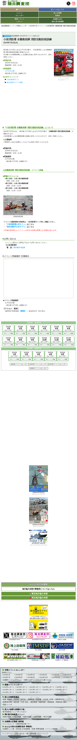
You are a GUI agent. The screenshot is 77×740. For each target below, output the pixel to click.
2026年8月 (18, 677)
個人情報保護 (31, 733)
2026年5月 (55, 675)
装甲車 (23, 699)
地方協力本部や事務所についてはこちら (38, 589)
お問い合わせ (19, 733)
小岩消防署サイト (13, 79)
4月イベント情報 (44, 333)
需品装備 (33, 702)
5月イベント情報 (56, 333)
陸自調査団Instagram (38, 636)
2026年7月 (6, 677)
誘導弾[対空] (60, 699)
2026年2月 (18, 675)
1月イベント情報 (8, 333)
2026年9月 (31, 677)
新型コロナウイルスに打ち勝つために (38, 680)
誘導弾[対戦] (7, 702)
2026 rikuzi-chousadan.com (39, 738)
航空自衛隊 (62, 647)
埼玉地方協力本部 (38, 598)
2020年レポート (62, 687)
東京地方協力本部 (38, 594)
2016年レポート (48, 690)
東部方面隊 (7, 717)
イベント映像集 (51, 729)
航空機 (38, 699)
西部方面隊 (27, 717)
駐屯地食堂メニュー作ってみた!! (15, 712)
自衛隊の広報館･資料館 (14, 722)
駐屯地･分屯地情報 (23, 729)
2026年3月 (31, 675)
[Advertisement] (38, 104)
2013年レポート (8, 692)
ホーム (20, 9)
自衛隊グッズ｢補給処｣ (62, 657)
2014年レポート (62, 690)
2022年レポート (35, 687)
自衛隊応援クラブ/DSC (38, 657)
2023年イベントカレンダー (19, 364)
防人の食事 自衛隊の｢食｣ (15, 709)
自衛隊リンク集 (8, 729)
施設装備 (42, 702)
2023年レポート (22, 687)
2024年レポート (8, 687)
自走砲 (45, 699)
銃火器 (16, 702)
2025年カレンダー (14, 354)
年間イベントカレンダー (15, 670)
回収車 (16, 699)
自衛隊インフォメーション (12, 680)
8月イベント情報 (20, 344)
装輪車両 (31, 699)
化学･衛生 (24, 702)
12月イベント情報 (68, 344)
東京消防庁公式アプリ (16, 227)
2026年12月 (68, 677)
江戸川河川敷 (10, 71)
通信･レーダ (7, 704)
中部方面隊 (17, 717)
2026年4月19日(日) (38, 492)
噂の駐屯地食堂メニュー (15, 714)
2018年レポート (22, 690)
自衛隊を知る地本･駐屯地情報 (58, 20)
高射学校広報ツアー (23, 724)
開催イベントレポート (19, 20)
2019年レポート (8, 690)
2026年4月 (43, 675)
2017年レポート (35, 690)
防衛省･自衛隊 (62, 636)
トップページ (8, 733)
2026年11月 (56, 677)
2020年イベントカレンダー (38, 368)
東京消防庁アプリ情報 (15, 82)
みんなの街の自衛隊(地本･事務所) (18, 727)
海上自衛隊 (38, 647)
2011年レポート (35, 692)
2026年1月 (6, 675)
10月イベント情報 (44, 344)
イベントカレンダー (20, 14)
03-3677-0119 (19, 248)
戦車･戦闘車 (7, 699)
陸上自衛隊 (14, 647)
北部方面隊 (37, 717)
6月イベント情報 (68, 333)
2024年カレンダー (8, 328)
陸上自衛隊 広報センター (14, 657)
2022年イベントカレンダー (38, 364)
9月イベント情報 (32, 344)
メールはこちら (57, 9)
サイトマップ (43, 733)
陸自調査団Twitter (14, 636)
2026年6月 (67, 675)
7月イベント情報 (8, 344)
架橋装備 (51, 702)
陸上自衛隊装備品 (58, 14)
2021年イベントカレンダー (57, 364)
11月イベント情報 (56, 344)
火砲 (51, 699)
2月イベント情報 (20, 333)
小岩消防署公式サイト (16, 224)
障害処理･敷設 (61, 702)
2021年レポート (48, 687)
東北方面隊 (48, 717)
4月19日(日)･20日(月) (38, 543)
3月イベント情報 (32, 333)
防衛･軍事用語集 (38, 729)
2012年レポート (22, 692)
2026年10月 (44, 677)
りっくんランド (8, 724)
